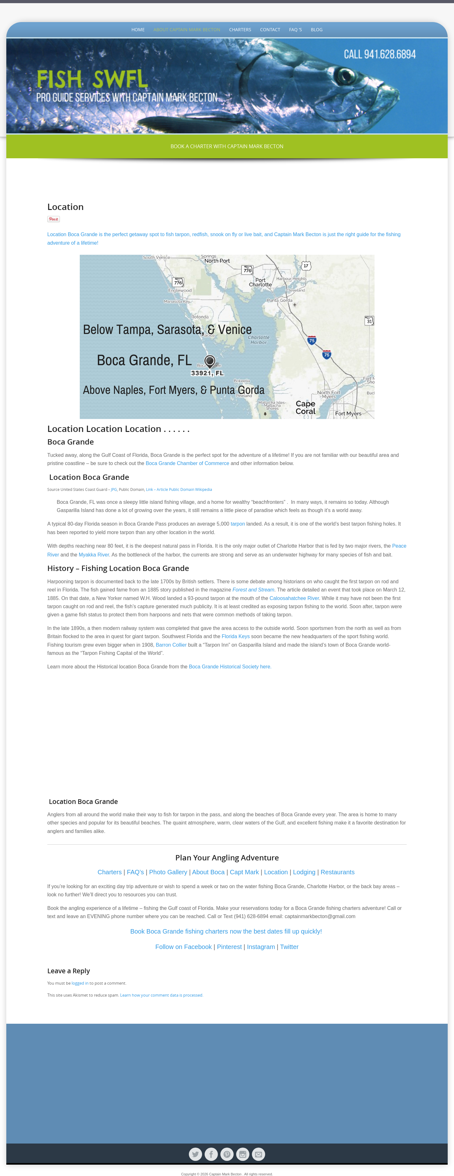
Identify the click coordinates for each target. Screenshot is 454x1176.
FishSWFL (227, 10)
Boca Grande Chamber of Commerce (188, 463)
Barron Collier (171, 645)
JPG (114, 489)
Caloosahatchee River (294, 598)
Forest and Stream (254, 589)
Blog (317, 29)
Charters (240, 29)
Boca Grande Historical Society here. (231, 666)
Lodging (304, 872)
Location (276, 872)
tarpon (238, 524)
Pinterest (229, 946)
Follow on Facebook (184, 946)
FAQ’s (135, 872)
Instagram (261, 946)
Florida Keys (236, 636)
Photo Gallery (168, 872)
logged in (80, 983)
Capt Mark (244, 872)
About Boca (208, 872)
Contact (270, 29)
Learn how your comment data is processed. (161, 995)
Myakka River (94, 554)
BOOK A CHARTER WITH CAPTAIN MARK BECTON (227, 146)
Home (138, 29)
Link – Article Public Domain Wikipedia (179, 489)
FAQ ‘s (295, 29)
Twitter (289, 946)
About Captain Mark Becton (187, 29)
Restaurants (338, 872)
